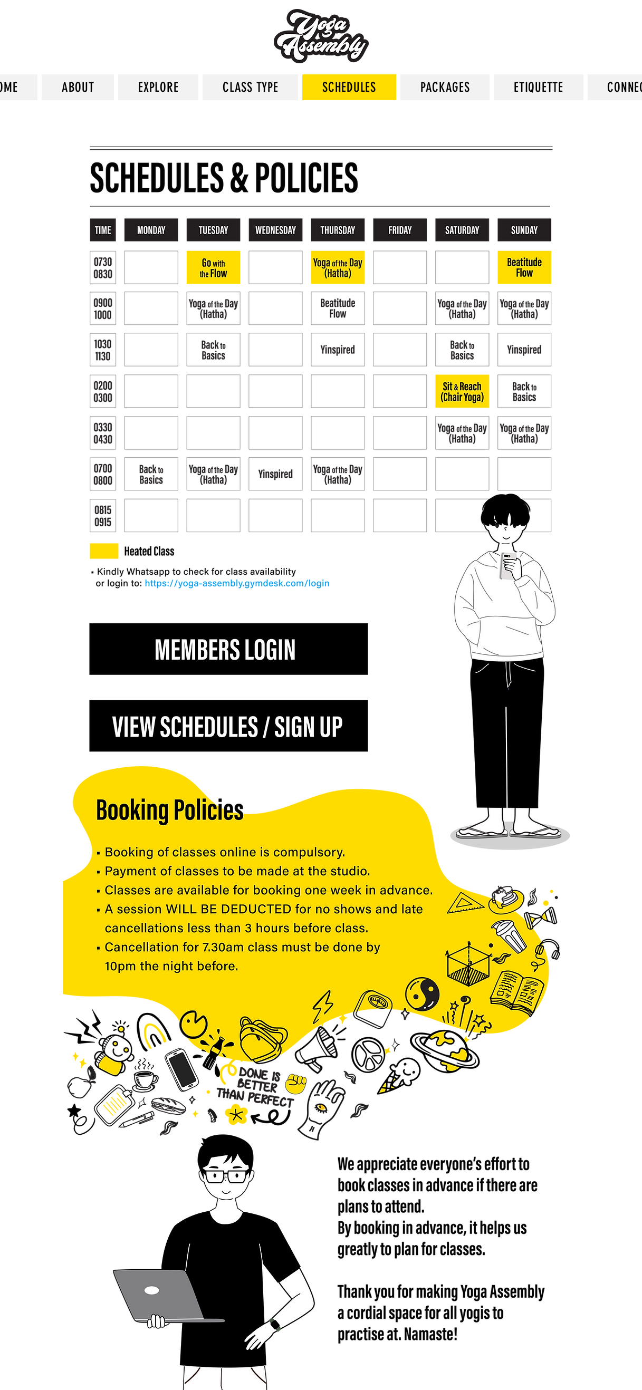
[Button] (228, 726)
